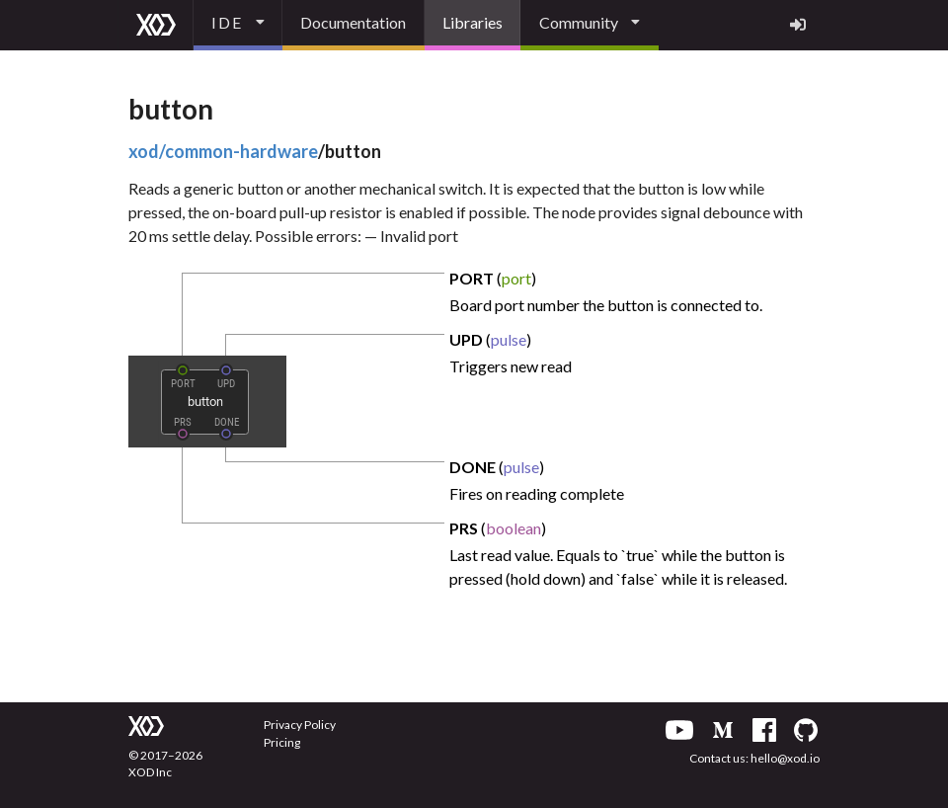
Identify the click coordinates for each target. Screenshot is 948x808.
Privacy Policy (300, 724)
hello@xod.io (785, 758)
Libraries (472, 22)
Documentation (353, 22)
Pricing (282, 742)
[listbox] (238, 25)
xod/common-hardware (223, 151)
